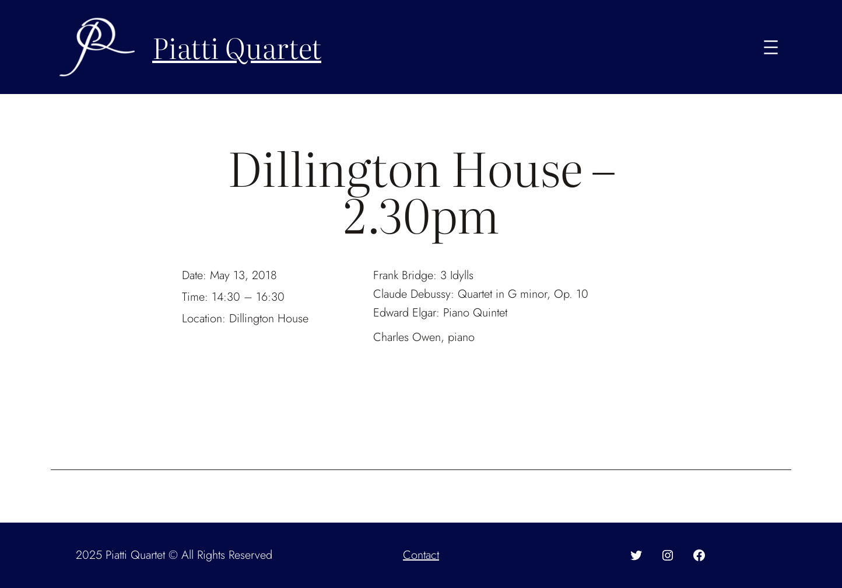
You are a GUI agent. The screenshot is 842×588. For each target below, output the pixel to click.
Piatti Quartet (236, 47)
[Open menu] (771, 47)
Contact (421, 555)
